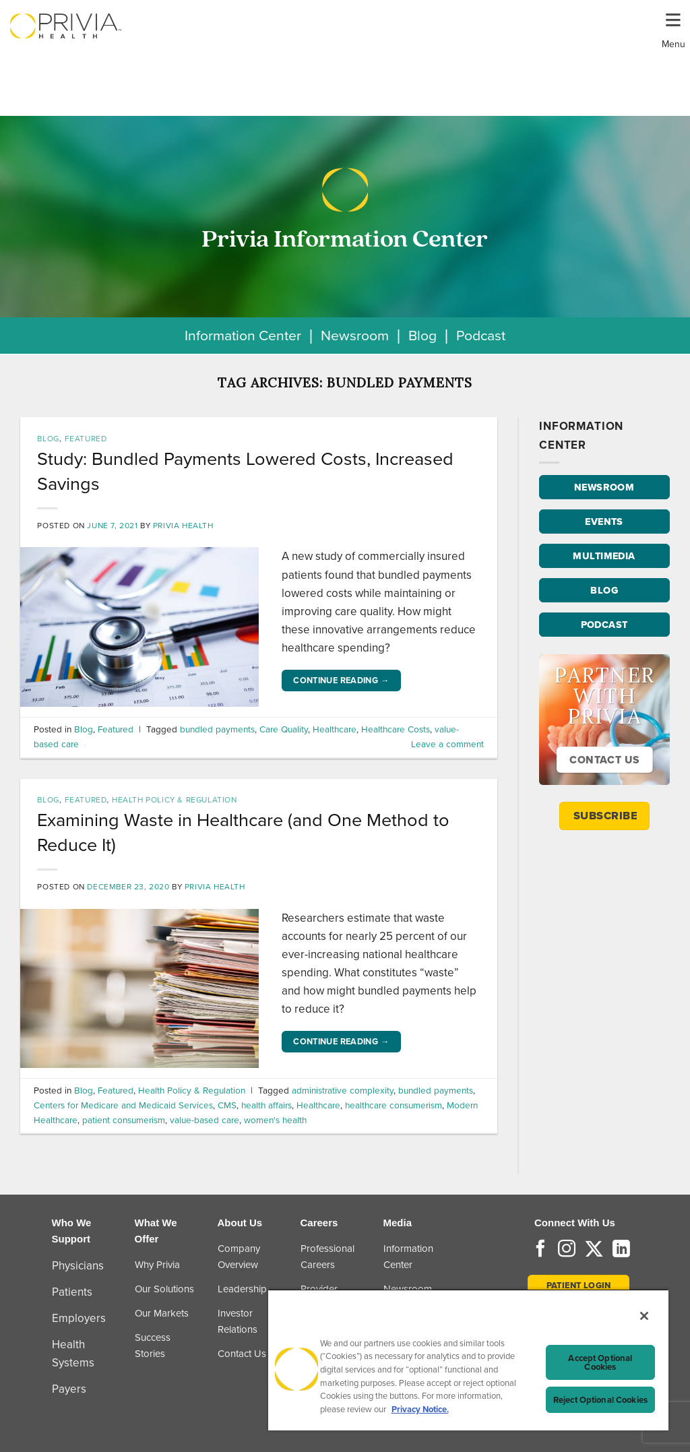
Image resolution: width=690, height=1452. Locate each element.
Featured (86, 439)
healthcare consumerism (393, 1105)
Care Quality (283, 729)
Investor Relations (237, 1321)
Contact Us (242, 1353)
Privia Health (183, 525)
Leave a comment (447, 744)
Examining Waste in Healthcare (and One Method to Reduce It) (243, 832)
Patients (72, 1292)
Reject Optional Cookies (600, 1399)
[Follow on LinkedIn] (621, 1250)
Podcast (480, 335)
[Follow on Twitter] (594, 1250)
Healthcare (334, 729)
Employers (79, 1318)
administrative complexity (343, 1090)
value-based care (204, 1120)
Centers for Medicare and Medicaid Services (123, 1105)
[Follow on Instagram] (566, 1250)
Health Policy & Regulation (174, 800)
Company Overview (239, 1256)
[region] (468, 1359)
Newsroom (355, 335)
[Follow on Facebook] (540, 1250)
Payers (69, 1389)
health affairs (266, 1105)
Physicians (78, 1265)
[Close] (644, 1316)
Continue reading (341, 680)
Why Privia (157, 1264)
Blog (422, 335)
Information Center (243, 335)
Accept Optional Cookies (600, 1362)
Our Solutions (164, 1289)
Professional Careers (327, 1256)
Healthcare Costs (395, 729)
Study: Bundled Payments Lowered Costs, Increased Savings (245, 471)
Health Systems (73, 1353)
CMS (227, 1105)
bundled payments (217, 729)
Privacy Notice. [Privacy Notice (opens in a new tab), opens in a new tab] (420, 1409)
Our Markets (162, 1313)
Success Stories (152, 1345)
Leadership (242, 1289)
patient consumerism (123, 1120)
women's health (275, 1120)
